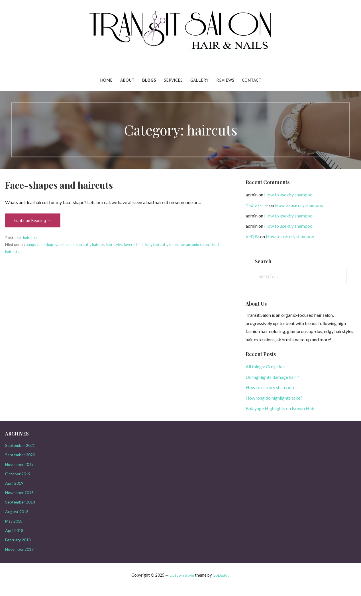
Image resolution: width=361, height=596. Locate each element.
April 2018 (14, 530)
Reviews (225, 80)
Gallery (199, 80)
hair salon (67, 244)
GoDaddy (221, 575)
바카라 (252, 236)
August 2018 (16, 511)
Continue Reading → (32, 220)
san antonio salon (194, 244)
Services (173, 80)
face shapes (47, 244)
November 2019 (19, 464)
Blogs (149, 80)
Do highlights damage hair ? (272, 377)
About (127, 80)
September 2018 (20, 502)
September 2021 (20, 445)
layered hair (134, 244)
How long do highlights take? (274, 397)
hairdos (98, 244)
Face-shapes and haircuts (59, 185)
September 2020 (20, 454)
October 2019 (17, 473)
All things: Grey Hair (265, 366)
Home (106, 80)
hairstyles (114, 244)
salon (173, 244)
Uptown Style (182, 575)
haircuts (30, 237)
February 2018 (18, 539)
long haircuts (156, 244)
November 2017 (19, 549)
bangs (31, 244)
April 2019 (14, 483)
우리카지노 (257, 205)
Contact (251, 80)
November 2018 (19, 492)
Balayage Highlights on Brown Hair (280, 408)
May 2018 (14, 521)
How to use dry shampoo (288, 194)
